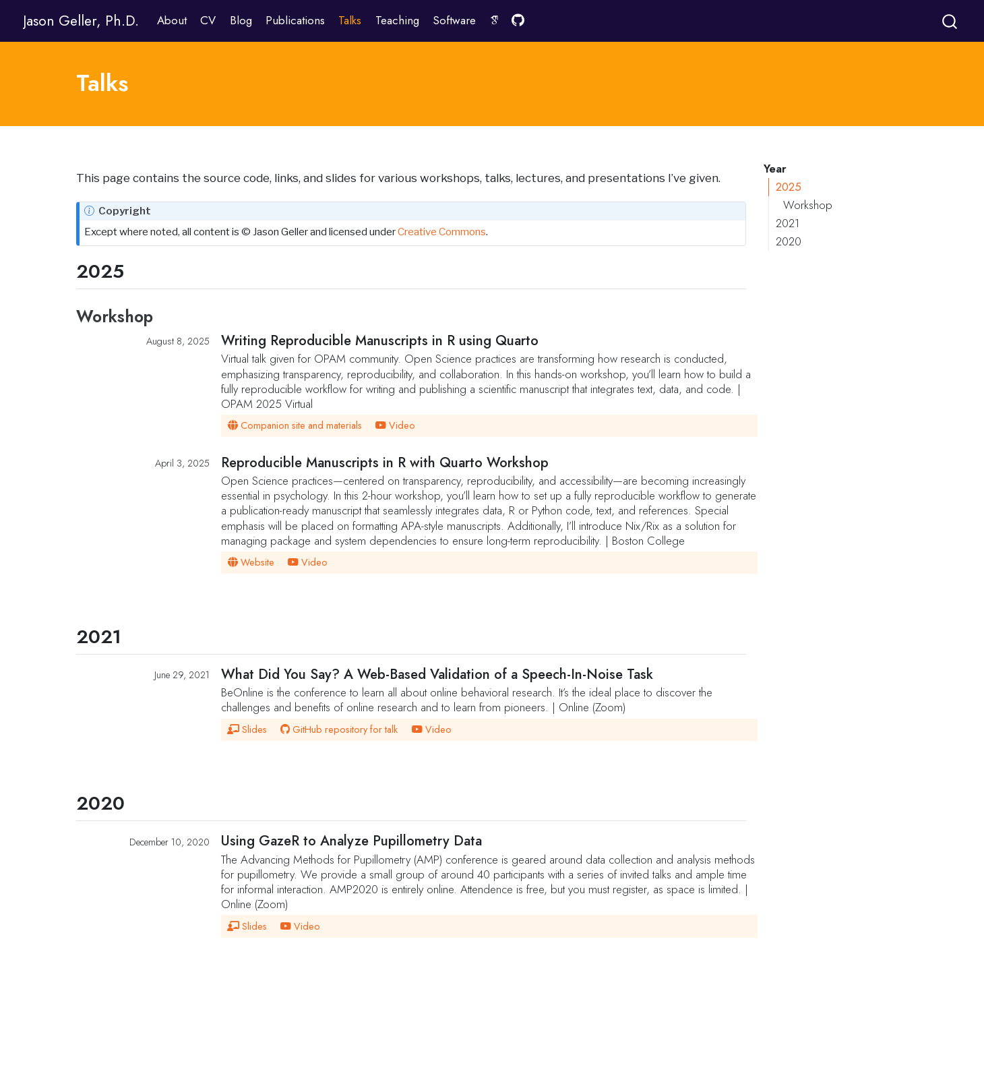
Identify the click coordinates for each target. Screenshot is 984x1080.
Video (395, 425)
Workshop (807, 205)
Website (250, 562)
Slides (247, 729)
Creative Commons (442, 231)
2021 (787, 223)
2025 (788, 187)
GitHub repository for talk (339, 729)
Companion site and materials (294, 425)
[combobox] (950, 20)
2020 (788, 241)
